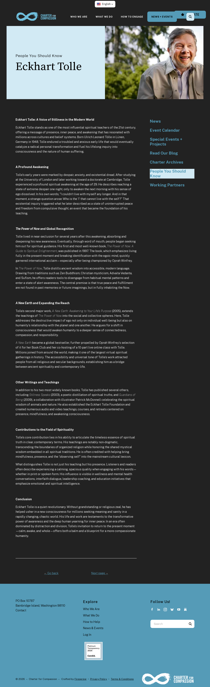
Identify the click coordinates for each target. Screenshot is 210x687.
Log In (87, 634)
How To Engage (132, 16)
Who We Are (78, 16)
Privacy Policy (98, 679)
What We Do (104, 16)
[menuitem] (79, 17)
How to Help (91, 622)
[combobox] (168, 624)
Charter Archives (166, 162)
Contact (21, 610)
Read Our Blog (164, 153)
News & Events (93, 628)
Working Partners (167, 185)
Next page (99, 573)
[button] (105, 4)
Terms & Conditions (122, 679)
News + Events (162, 16)
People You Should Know (168, 174)
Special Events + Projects (166, 142)
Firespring (80, 679)
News (155, 121)
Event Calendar (165, 130)
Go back (51, 573)
